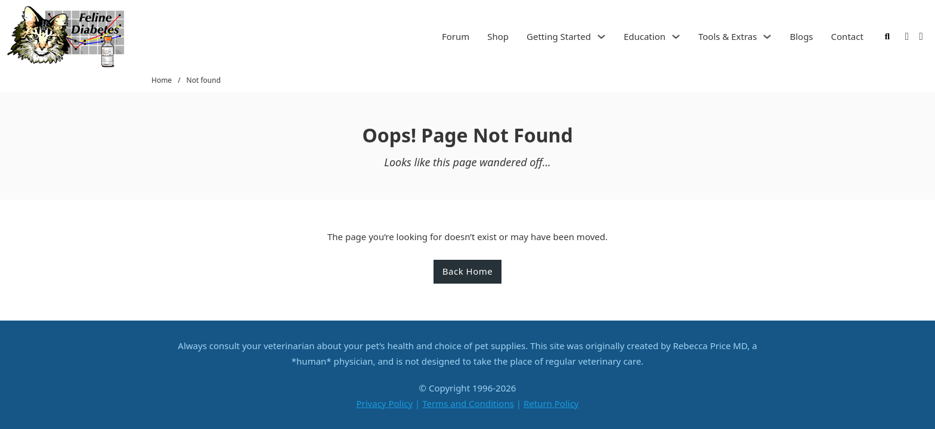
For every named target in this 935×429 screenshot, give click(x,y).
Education (644, 36)
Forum (455, 36)
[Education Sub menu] (675, 36)
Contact (847, 36)
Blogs (801, 36)
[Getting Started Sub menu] (601, 36)
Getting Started (559, 36)
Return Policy (551, 403)
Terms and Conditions (468, 403)
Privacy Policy (384, 403)
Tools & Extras (727, 36)
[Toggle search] (887, 37)
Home (161, 80)
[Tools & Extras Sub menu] (767, 36)
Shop (498, 36)
